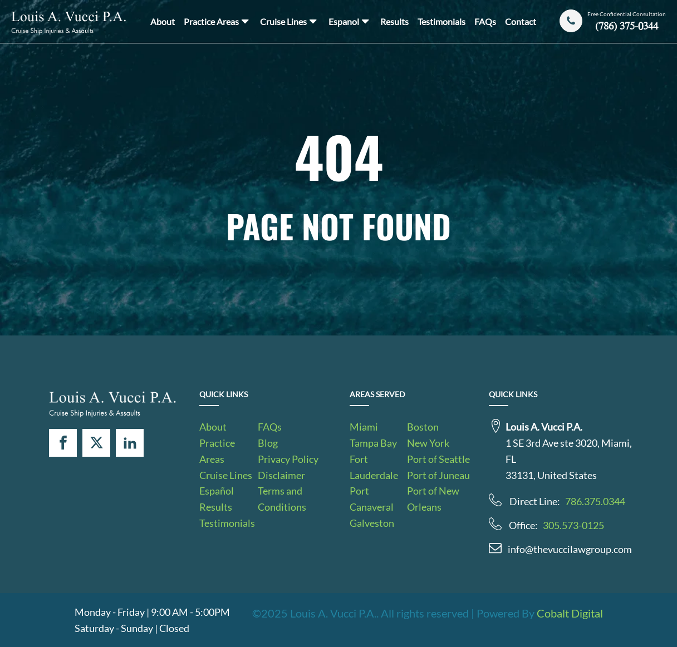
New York (428, 443)
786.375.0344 (595, 501)
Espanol (349, 21)
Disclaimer (281, 475)
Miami (364, 427)
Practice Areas (217, 21)
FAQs (485, 21)
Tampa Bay (373, 443)
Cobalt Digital (570, 613)
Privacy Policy (288, 459)
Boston (423, 427)
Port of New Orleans (433, 499)
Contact (520, 21)
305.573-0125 (573, 525)
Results (394, 21)
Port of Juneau (438, 475)
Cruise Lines (289, 21)
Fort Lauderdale (374, 467)
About (162, 21)
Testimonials (441, 21)
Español (216, 491)
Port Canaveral (372, 499)
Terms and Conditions (282, 499)
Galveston (372, 523)
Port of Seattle (438, 459)
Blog (268, 443)
